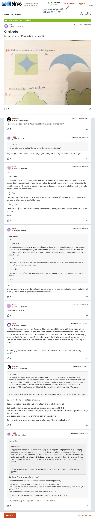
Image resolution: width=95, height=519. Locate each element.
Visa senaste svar (84, 515)
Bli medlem (69, 4)
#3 (87, 159)
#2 (87, 129)
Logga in (82, 4)
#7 (87, 358)
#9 (87, 506)
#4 (87, 221)
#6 (87, 316)
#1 (90, 109)
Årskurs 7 (18, 14)
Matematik (8, 14)
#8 (87, 425)
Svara (11, 515)
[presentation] (13, 186)
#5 (87, 297)
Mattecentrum (31, 5)
